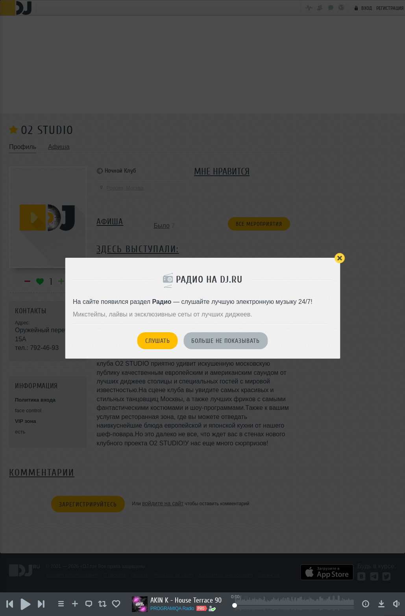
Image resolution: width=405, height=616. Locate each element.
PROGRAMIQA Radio (172, 608)
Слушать (157, 340)
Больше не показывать (225, 340)
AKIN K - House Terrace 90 (186, 600)
